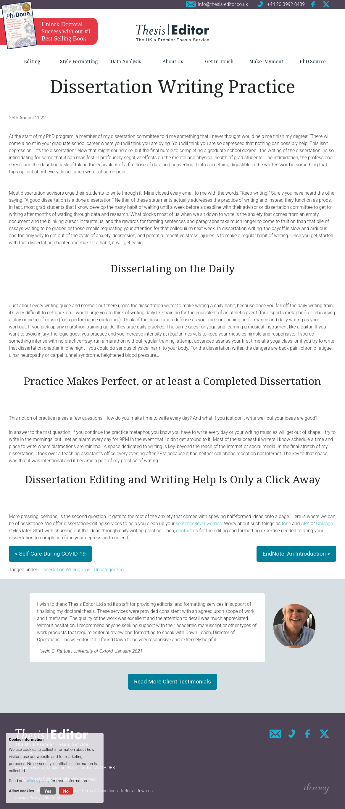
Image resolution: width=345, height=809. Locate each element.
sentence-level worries (199, 523)
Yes (47, 791)
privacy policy (37, 780)
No (66, 791)
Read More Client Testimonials (172, 681)
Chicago (324, 523)
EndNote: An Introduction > (296, 553)
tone (286, 523)
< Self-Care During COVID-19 (50, 553)
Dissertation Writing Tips (64, 569)
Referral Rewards (137, 790)
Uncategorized (109, 569)
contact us (187, 530)
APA (305, 523)
